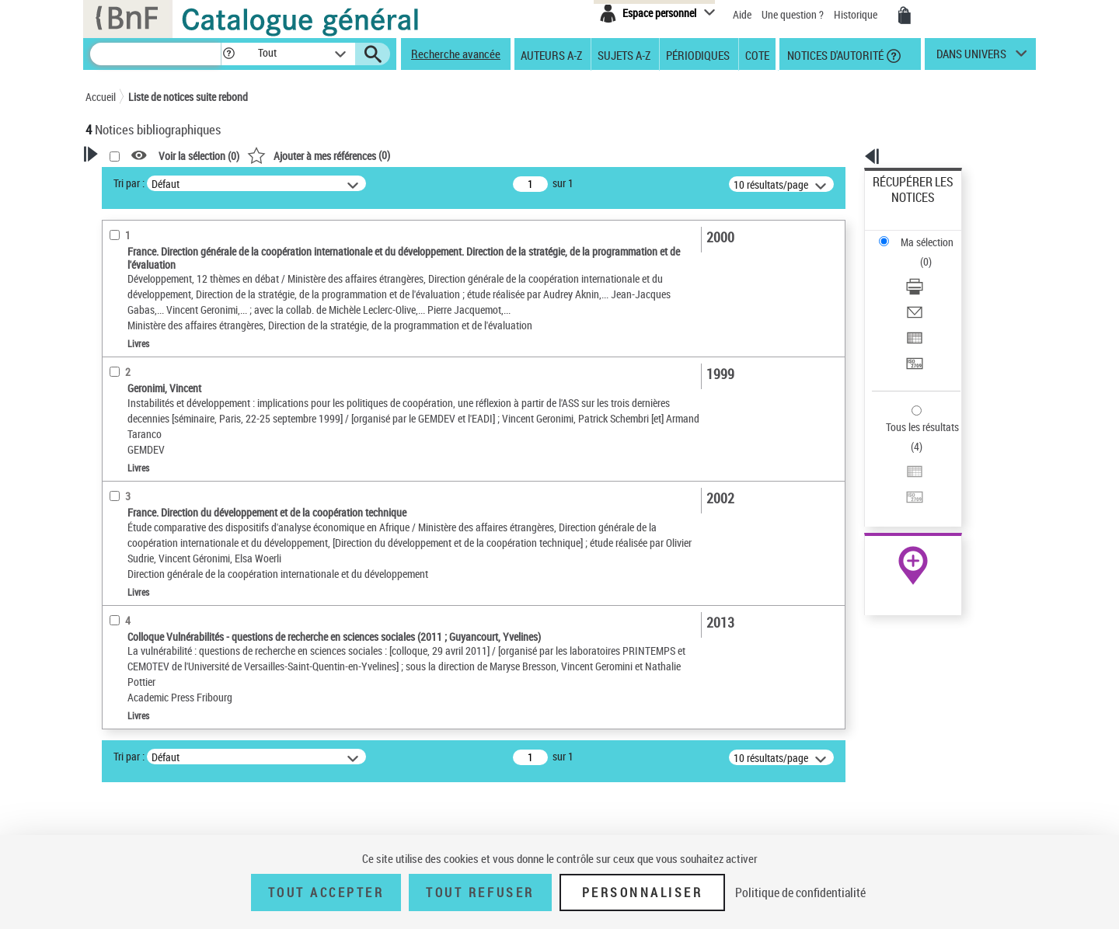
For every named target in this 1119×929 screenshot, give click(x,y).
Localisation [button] (130, 518)
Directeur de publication (157, 384)
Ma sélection (902, 206)
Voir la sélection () (398, 155)
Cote (757, 54)
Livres (120, 494)
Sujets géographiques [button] (154, 647)
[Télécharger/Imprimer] (934, 234)
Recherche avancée (455, 53)
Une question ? (793, 14)
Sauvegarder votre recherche (183, 240)
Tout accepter (326, 892)
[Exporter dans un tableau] (934, 271)
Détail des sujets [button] (140, 673)
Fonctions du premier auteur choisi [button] (169, 306)
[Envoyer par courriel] (934, 252)
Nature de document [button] (150, 407)
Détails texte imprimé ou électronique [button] (159, 462)
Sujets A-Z (624, 54)
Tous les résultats (912, 332)
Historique (857, 14)
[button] (228, 54)
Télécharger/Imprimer (921, 233)
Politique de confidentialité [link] (800, 892)
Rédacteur (129, 337)
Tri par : (328, 183)
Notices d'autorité (834, 54)
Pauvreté (126, 736)
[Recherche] (155, 54)
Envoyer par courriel (918, 252)
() (518, 155)
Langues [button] (121, 569)
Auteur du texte (140, 360)
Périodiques (698, 54)
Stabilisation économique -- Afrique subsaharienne (175, 767)
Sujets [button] (116, 621)
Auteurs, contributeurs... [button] (160, 543)
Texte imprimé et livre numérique (175, 431)
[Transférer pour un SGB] (934, 289)
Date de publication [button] (147, 595)
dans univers (971, 57)
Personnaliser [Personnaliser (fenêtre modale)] (642, 892)
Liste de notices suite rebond (188, 96)
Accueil (100, 96)
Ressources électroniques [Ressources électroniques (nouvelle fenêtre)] (905, 492)
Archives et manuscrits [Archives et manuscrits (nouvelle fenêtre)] (899, 475)
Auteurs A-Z (551, 54)
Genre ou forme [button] (138, 824)
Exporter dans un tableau (929, 270)
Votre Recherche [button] (149, 180)
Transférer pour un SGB (925, 289)
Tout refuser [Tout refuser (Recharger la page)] (480, 892)
